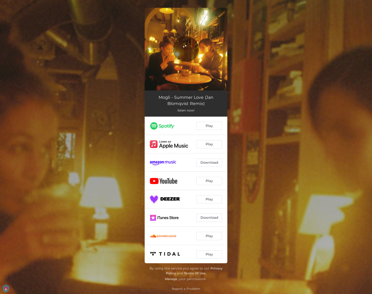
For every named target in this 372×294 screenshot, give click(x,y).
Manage (171, 279)
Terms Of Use (195, 273)
